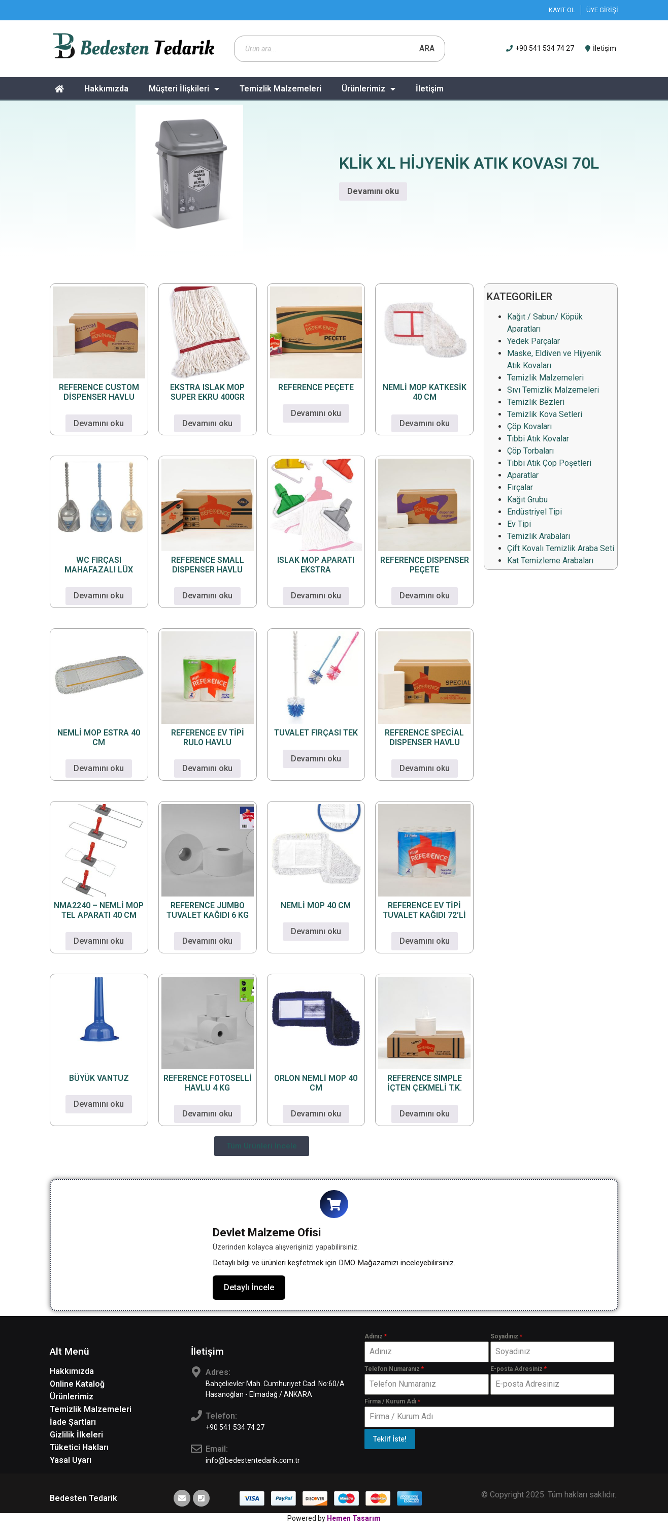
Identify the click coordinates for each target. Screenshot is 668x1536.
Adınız (375, 1338)
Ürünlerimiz (368, 89)
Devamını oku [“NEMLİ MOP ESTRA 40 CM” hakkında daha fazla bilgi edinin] (99, 768)
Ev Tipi (519, 524)
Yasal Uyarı (70, 1462)
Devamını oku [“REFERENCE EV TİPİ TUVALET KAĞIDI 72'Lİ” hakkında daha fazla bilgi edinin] (424, 941)
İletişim (430, 88)
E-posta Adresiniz (518, 1370)
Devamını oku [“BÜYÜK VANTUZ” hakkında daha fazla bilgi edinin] (99, 1104)
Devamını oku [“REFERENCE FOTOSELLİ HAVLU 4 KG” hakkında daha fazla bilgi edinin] (207, 1113)
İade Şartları (73, 1424)
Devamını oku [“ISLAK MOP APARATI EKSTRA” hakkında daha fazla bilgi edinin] (316, 595)
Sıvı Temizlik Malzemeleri (553, 390)
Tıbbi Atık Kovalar (538, 438)
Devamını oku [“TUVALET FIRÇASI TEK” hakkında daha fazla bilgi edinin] (316, 758)
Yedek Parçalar (533, 341)
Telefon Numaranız (394, 1370)
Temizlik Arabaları (538, 536)
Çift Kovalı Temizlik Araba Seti (560, 548)
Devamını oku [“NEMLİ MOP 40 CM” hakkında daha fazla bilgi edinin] (316, 931)
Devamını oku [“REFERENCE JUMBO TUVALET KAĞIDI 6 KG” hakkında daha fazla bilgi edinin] (207, 941)
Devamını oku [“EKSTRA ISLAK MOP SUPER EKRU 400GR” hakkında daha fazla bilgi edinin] (207, 423)
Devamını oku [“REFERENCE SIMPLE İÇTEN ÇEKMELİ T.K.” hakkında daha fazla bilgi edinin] (424, 1113)
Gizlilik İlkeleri (76, 1437)
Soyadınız (506, 1338)
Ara (427, 48)
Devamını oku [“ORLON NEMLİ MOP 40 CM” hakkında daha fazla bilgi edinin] (316, 1113)
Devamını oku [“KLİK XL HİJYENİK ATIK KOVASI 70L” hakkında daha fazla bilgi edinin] (373, 191)
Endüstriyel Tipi (534, 512)
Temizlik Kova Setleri (544, 414)
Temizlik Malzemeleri (280, 88)
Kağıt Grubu (527, 499)
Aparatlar (523, 475)
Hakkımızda (106, 88)
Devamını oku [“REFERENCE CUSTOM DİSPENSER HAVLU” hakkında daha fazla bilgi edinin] (99, 423)
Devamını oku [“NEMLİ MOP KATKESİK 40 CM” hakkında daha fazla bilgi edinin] (424, 423)
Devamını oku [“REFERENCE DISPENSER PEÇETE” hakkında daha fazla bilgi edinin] (424, 595)
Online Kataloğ (77, 1386)
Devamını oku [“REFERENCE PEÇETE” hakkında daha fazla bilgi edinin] (316, 413)
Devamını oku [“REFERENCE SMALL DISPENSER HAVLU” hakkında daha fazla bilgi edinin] (207, 595)
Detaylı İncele (249, 1289)
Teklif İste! (390, 1441)
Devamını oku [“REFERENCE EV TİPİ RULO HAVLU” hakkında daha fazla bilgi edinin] (207, 768)
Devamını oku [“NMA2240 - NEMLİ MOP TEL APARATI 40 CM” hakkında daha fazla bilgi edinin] (99, 941)
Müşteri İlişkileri (184, 89)
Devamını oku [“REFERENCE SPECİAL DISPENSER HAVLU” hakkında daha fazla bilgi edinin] (424, 768)
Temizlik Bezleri (535, 402)
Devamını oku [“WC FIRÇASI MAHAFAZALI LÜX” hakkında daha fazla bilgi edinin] (99, 595)
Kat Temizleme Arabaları (550, 560)
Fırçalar (520, 487)
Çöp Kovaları (529, 426)
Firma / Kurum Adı (392, 1403)
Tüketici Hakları (79, 1449)
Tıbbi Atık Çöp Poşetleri (549, 463)
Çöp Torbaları (530, 451)
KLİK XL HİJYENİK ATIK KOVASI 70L (469, 163)
